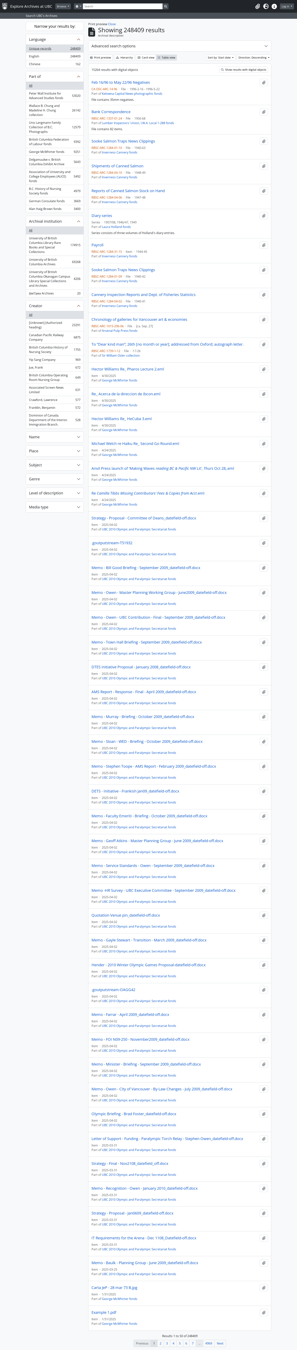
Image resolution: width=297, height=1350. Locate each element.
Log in (286, 6)
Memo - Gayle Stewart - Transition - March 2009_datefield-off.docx (148, 940)
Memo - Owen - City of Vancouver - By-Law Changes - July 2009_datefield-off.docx (161, 1089)
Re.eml (147, 493)
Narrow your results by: (54, 26)
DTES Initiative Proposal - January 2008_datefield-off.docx (141, 667)
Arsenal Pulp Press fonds (120, 331)
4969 (208, 1343)
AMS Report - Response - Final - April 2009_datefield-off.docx (143, 692)
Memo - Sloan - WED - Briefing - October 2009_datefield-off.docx (146, 741)
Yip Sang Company (55, 360)
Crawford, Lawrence (55, 401)
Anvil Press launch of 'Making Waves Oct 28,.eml (162, 468)
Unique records (55, 49)
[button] (257, 6)
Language (37, 39)
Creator (35, 305)
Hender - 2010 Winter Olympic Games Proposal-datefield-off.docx (148, 965)
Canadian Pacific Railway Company (55, 337)
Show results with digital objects (243, 69)
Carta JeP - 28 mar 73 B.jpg (114, 1287)
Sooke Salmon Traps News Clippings (123, 141)
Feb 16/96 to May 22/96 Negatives (120, 82)
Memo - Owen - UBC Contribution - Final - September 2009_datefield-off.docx (158, 617)
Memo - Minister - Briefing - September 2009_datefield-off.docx (146, 1064)
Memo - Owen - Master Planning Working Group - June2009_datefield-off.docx (159, 592)
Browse (62, 6)
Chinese (55, 65)
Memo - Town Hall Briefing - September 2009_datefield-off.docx (146, 642)
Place (33, 450)
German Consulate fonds (55, 202)
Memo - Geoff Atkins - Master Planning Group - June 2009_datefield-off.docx (157, 841)
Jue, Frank (55, 368)
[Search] (123, 6)
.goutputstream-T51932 (111, 543)
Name (34, 436)
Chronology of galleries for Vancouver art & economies (139, 319)
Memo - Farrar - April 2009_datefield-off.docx (130, 1014)
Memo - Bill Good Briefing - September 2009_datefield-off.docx (145, 567)
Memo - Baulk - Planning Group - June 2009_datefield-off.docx (144, 1263)
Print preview (100, 57)
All (30, 86)
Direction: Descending (252, 57)
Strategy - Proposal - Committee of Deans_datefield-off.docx (143, 518)
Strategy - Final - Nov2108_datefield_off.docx (129, 1163)
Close (112, 24)
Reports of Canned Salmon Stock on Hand (128, 191)
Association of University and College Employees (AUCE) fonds (55, 176)
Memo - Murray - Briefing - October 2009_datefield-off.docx (142, 716)
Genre (34, 479)
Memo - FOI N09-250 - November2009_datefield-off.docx (140, 1039)
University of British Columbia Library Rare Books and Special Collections (55, 245)
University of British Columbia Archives (55, 262)
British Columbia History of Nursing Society (55, 349)
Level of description (46, 493)
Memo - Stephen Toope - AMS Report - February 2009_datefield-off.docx (153, 766)
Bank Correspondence (111, 112)
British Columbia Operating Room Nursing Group (55, 377)
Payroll (97, 245)
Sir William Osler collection (121, 355)
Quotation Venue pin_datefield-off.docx (125, 915)
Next (220, 1343)
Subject (35, 464)
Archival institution (45, 221)
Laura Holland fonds (116, 227)
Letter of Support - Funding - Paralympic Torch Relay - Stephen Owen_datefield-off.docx (167, 1138)
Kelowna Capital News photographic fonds (132, 94)
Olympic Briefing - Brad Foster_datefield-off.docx (133, 1114)
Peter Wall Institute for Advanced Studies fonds (55, 95)
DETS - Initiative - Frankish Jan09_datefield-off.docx (135, 791)
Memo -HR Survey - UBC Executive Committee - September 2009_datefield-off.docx (163, 890)
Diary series (101, 215)
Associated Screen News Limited (55, 389)
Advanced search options (113, 46)
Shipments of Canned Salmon (117, 166)
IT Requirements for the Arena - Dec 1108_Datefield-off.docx (143, 1238)
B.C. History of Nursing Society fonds (55, 191)
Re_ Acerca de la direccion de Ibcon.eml (125, 394)
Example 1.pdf (103, 1312)
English (55, 57)
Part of (35, 76)
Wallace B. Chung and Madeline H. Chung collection (55, 110)
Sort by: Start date (219, 57)
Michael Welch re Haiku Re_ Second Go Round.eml (135, 443)
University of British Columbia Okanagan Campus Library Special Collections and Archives (55, 279)
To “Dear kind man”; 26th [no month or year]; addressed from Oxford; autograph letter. (167, 344)
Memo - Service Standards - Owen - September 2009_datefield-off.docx (152, 865)
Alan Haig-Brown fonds (55, 210)
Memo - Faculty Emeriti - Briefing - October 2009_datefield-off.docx (149, 816)
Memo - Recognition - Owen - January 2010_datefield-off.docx (144, 1188)
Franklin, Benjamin (55, 408)
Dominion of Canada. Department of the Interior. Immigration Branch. (55, 420)
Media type (38, 507)
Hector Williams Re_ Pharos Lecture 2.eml (127, 369)
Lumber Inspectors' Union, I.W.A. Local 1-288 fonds (138, 123)
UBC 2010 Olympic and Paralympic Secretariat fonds (139, 529)
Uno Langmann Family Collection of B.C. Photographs (55, 127)
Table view (166, 57)
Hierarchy (124, 57)
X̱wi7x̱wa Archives (55, 294)
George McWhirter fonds (55, 153)
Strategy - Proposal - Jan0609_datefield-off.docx (132, 1213)
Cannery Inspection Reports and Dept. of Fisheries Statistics (143, 294)
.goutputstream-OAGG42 (113, 989)
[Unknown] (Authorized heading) (55, 325)
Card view (146, 57)
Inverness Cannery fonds (119, 152)
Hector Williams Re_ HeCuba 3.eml (121, 419)
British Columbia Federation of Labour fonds (55, 141)
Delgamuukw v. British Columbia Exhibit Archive (55, 161)
